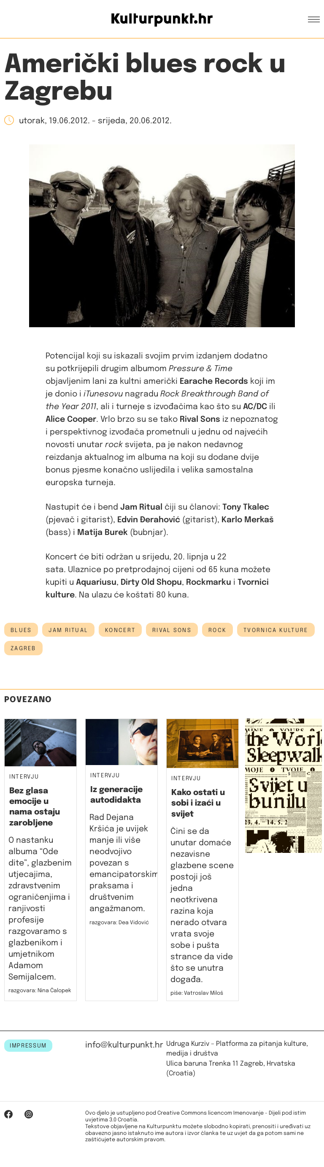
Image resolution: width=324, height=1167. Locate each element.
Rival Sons (172, 630)
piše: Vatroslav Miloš (196, 993)
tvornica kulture (275, 630)
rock (217, 630)
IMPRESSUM (28, 1046)
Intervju (24, 777)
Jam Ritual (68, 630)
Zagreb (23, 648)
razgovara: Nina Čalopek (39, 990)
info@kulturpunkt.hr (124, 1045)
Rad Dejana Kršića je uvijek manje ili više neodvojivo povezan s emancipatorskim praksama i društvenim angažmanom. (124, 863)
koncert (120, 630)
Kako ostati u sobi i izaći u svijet (198, 803)
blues (21, 630)
